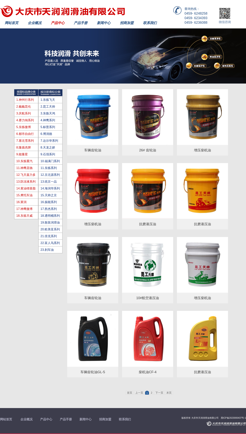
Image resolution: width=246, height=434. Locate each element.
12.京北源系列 (50, 174)
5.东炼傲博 (23, 127)
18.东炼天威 (24, 215)
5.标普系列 (47, 127)
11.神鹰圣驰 (24, 168)
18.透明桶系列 (50, 215)
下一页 (159, 392)
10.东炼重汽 (24, 161)
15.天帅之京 (48, 195)
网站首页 (11, 23)
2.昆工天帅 (47, 106)
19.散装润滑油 (50, 222)
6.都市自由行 (25, 133)
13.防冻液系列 (26, 181)
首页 (129, 392)
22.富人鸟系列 (50, 243)
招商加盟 (127, 23)
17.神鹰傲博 (24, 208)
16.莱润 (21, 202)
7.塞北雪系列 (25, 140)
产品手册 (80, 23)
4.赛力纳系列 (25, 120)
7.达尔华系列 (49, 140)
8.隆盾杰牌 (23, 147)
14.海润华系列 (50, 188)
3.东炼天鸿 (47, 113)
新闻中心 (104, 23)
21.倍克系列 (48, 236)
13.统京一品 (48, 181)
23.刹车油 (47, 249)
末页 (169, 392)
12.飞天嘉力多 (26, 174)
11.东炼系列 (48, 168)
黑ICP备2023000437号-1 (233, 418)
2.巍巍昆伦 (23, 106)
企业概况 (34, 23)
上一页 (139, 392)
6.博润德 (46, 133)
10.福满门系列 (50, 161)
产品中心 (58, 23)
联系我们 (150, 23)
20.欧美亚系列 (50, 229)
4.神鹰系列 (47, 120)
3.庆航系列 (23, 113)
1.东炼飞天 (47, 99)
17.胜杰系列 (48, 208)
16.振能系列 (48, 202)
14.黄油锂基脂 (26, 188)
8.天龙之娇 (47, 147)
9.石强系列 (47, 154)
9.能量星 (22, 154)
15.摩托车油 (24, 195)
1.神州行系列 (25, 99)
